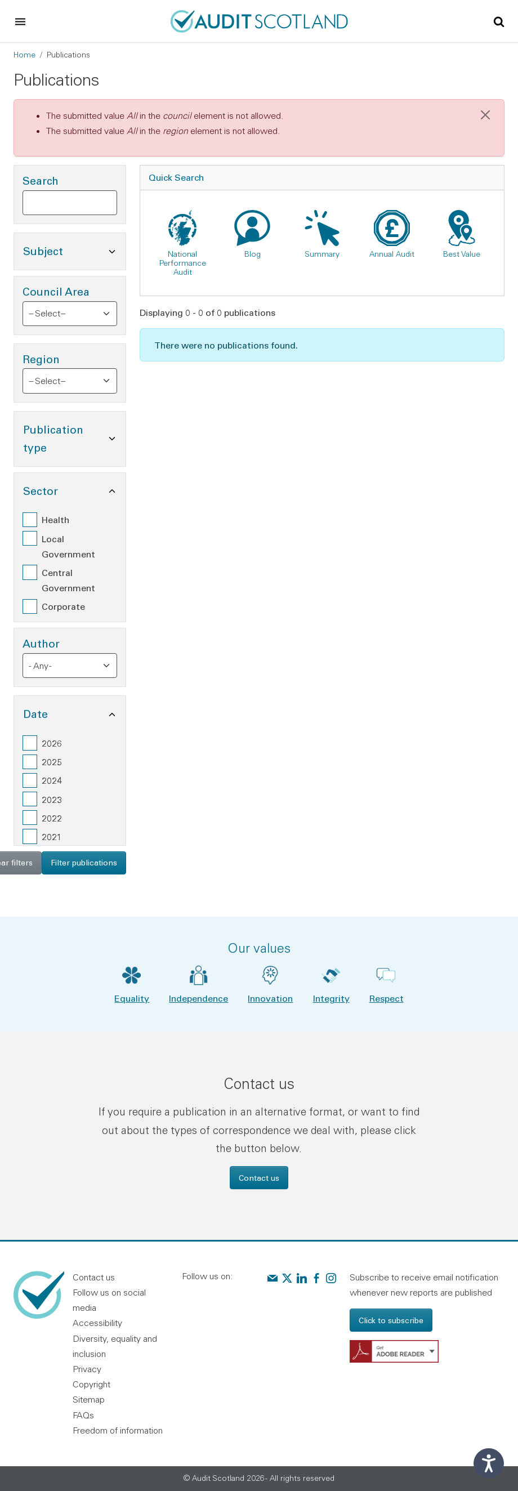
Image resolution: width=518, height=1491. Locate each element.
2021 (52, 836)
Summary (322, 254)
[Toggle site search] (498, 20)
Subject (74, 250)
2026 (52, 743)
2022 (52, 818)
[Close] (485, 115)
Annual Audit (391, 254)
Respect (386, 998)
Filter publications (84, 862)
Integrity (331, 998)
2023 (52, 799)
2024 (52, 780)
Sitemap (89, 1399)
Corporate (63, 606)
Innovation (270, 998)
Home (24, 55)
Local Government (68, 546)
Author (41, 643)
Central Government (68, 579)
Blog (252, 254)
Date (74, 712)
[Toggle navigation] (20, 21)
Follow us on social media (109, 1300)
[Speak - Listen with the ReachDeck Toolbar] (489, 1463)
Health (55, 519)
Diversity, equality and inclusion (115, 1346)
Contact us (259, 1177)
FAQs (83, 1415)
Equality (131, 998)
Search (41, 180)
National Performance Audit (182, 263)
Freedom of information (118, 1430)
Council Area (56, 291)
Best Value (461, 254)
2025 (52, 761)
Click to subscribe (391, 1320)
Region (41, 359)
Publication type (74, 438)
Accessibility (97, 1322)
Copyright (91, 1384)
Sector (74, 489)
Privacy (87, 1368)
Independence (198, 998)
